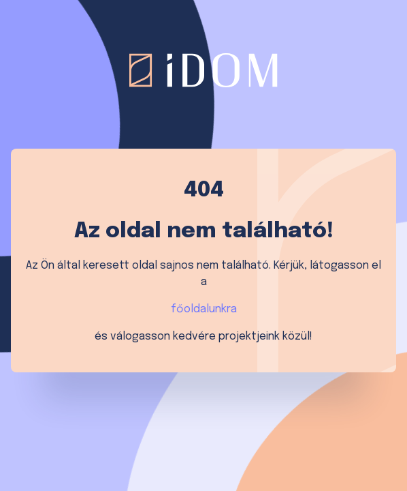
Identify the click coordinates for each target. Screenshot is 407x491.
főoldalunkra (204, 309)
